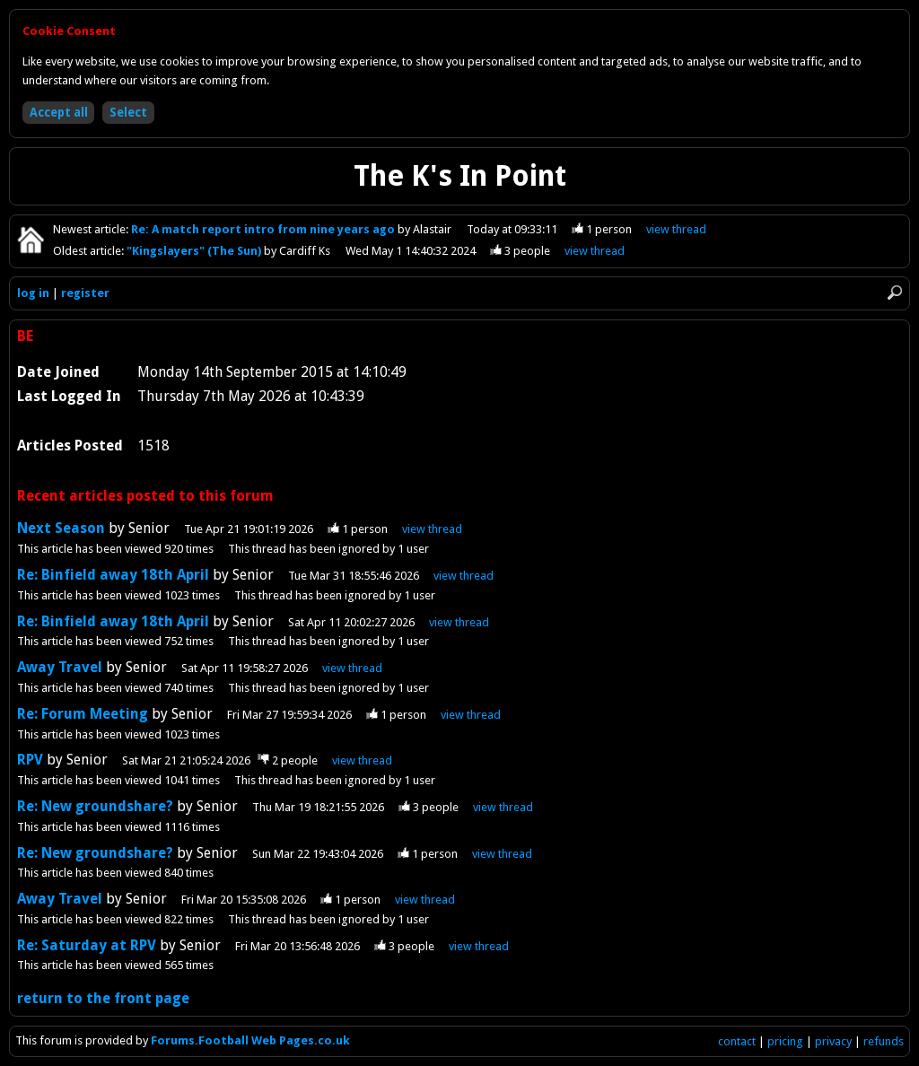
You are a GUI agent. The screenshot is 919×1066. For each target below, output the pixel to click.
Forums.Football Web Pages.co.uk (250, 1040)
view (676, 229)
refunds (883, 1041)
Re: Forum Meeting (82, 713)
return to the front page (103, 998)
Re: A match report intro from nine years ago (264, 229)
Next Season (61, 528)
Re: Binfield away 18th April (113, 574)
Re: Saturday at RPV (86, 945)
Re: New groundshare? (95, 806)
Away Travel (59, 667)
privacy (833, 1041)
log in (33, 293)
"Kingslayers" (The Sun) (195, 251)
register (85, 293)
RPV (32, 759)
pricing (785, 1041)
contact (737, 1041)
